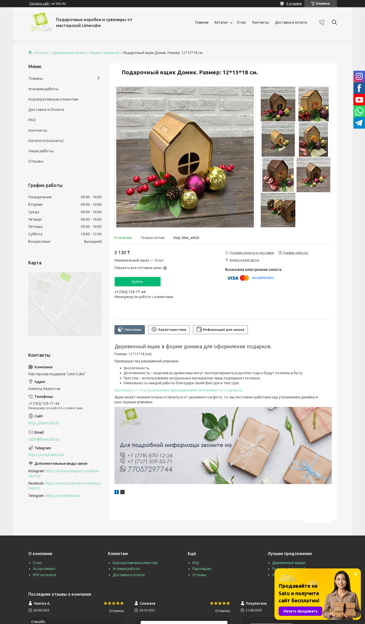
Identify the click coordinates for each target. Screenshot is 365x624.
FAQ (31, 120)
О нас (241, 22)
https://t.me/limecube (62, 496)
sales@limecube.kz (43, 439)
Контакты (260, 22)
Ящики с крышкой (104, 53)
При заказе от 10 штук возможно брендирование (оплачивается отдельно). (178, 390)
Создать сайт (40, 3)
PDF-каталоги (44, 575)
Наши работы (41, 151)
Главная (201, 22)
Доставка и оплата (291, 22)
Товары (35, 78)
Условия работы (43, 89)
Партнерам (201, 569)
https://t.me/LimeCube (46, 455)
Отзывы (35, 161)
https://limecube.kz (43, 423)
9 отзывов (294, 3)
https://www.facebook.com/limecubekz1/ (64, 485)
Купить (137, 282)
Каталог (221, 22)
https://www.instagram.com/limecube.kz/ (64, 473)
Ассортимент (44, 569)
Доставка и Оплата (46, 109)
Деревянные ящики (69, 53)
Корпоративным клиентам (53, 99)
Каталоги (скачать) (46, 140)
